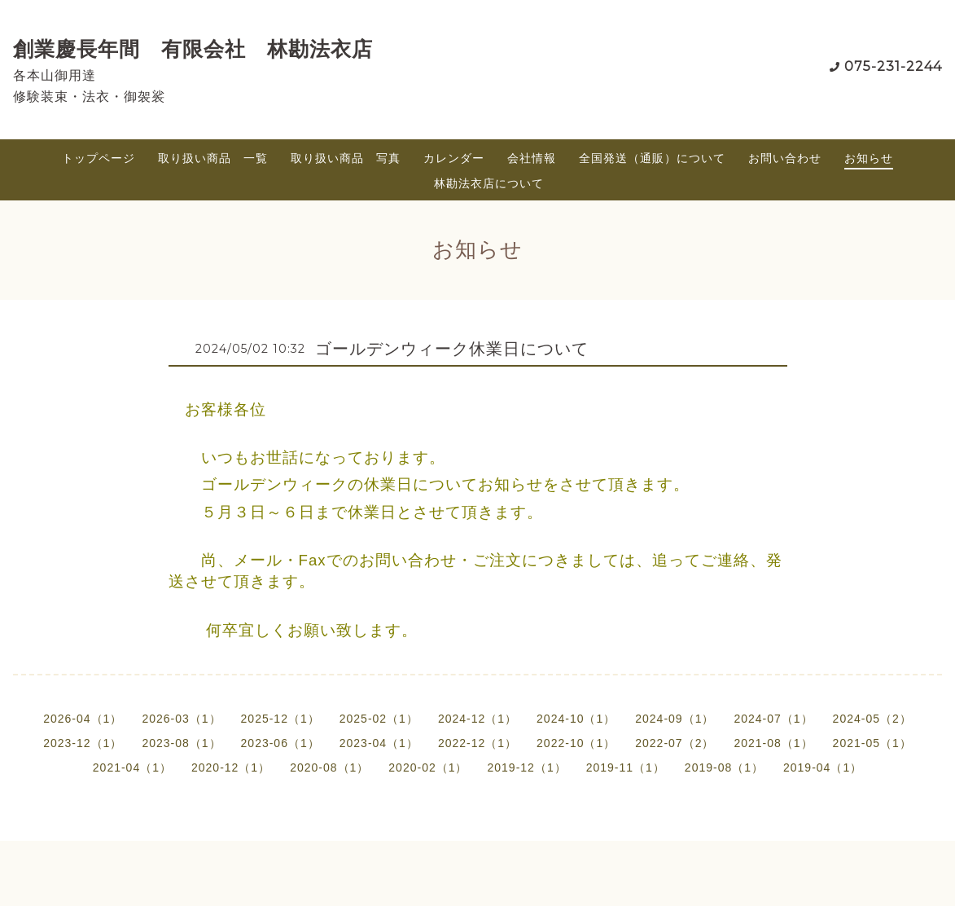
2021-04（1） (132, 767)
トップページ (98, 158)
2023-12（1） (82, 743)
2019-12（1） (527, 767)
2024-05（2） (872, 718)
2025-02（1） (379, 718)
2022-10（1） (576, 743)
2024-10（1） (576, 718)
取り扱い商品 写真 (346, 158)
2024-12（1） (477, 718)
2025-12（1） (280, 718)
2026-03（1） (181, 718)
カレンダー (453, 158)
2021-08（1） (773, 743)
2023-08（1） (181, 743)
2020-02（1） (427, 767)
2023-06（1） (280, 743)
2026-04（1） (82, 718)
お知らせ (868, 158)
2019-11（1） (625, 767)
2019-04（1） (822, 767)
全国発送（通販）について (652, 158)
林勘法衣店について (489, 183)
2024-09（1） (674, 718)
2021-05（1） (872, 743)
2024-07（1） (773, 718)
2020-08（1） (329, 767)
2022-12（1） (477, 743)
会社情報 (531, 158)
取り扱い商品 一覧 (213, 158)
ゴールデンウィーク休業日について (452, 349)
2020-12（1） (230, 767)
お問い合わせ (784, 158)
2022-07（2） (674, 743)
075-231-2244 (893, 66)
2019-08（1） (724, 767)
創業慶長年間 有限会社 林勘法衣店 (193, 49)
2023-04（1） (379, 743)
